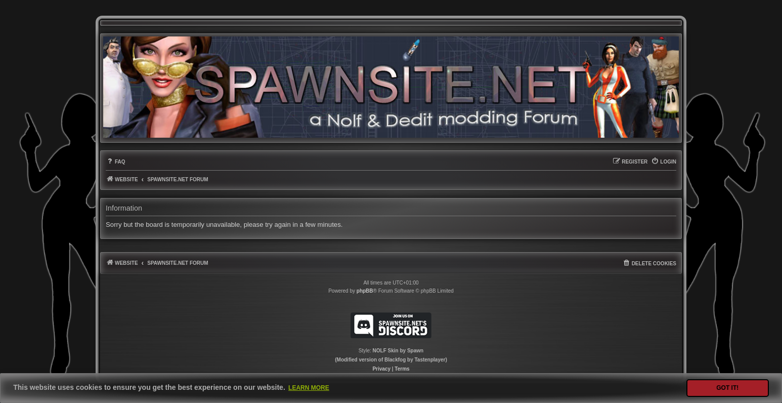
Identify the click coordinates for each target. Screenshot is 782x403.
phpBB (365, 291)
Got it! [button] (727, 387)
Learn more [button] (308, 387)
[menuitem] (115, 161)
